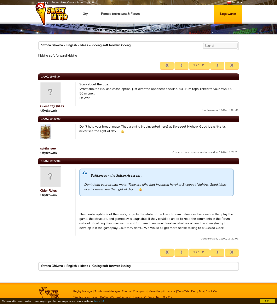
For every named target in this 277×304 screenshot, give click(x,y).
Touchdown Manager (107, 291)
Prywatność (139, 297)
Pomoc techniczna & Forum (120, 14)
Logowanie (228, 14)
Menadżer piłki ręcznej (162, 291)
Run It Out (212, 291)
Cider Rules (48, 190)
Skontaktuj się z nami (85, 297)
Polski (233, 3)
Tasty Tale (183, 291)
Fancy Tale (197, 291)
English (71, 45)
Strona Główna (52, 45)
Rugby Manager (83, 291)
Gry (85, 14)
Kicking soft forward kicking (111, 45)
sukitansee (48, 148)
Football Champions (134, 291)
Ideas (84, 45)
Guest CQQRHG (52, 106)
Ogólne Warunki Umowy (115, 297)
